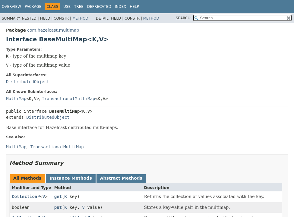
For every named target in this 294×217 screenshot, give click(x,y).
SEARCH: (184, 18)
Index (120, 7)
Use (67, 7)
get (58, 196)
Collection (24, 196)
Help (134, 7)
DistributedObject (27, 81)
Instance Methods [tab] (70, 178)
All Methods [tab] (27, 178)
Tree (79, 7)
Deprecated (99, 7)
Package (33, 7)
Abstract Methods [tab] (121, 178)
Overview (11, 7)
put (58, 207)
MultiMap (16, 98)
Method (80, 18)
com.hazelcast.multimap (53, 30)
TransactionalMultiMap (68, 98)
